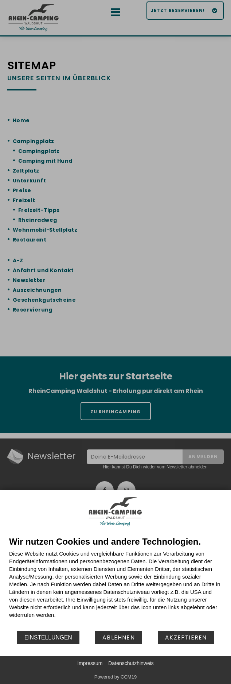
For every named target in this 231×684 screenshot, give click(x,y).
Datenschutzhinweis (131, 663)
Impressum (89, 663)
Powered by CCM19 (115, 677)
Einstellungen (48, 637)
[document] (115, 583)
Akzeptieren (186, 637)
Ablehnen (118, 637)
